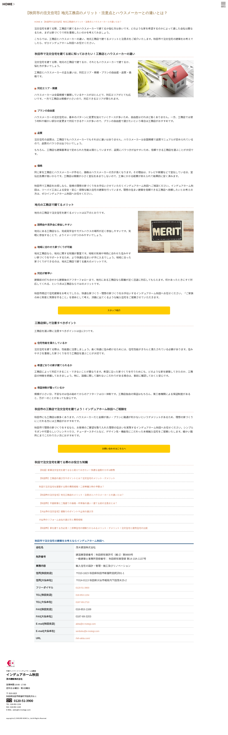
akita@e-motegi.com (86, 624)
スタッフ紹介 (114, 310)
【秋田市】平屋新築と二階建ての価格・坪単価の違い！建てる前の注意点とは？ (78, 503)
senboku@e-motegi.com (87, 631)
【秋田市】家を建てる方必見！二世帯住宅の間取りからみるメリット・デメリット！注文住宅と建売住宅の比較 (93, 528)
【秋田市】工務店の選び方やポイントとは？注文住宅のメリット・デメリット (77, 478)
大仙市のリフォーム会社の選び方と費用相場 (60, 520)
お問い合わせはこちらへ (114, 448)
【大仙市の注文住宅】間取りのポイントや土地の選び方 (66, 511)
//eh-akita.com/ (83, 638)
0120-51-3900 (82, 587)
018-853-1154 (82, 595)
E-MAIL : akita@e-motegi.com (18, 709)
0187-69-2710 (82, 602)
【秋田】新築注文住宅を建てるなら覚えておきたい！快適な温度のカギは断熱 (77, 470)
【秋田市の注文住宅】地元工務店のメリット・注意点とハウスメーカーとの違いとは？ (81, 495)
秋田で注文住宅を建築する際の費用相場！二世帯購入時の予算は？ (71, 486)
